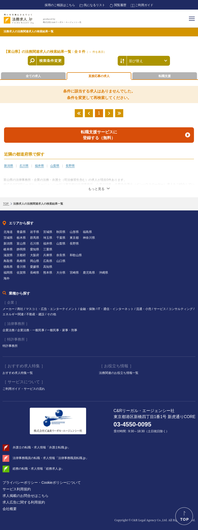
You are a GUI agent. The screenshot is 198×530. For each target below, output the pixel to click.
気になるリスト (94, 5)
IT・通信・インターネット (115, 309)
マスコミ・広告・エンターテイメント (52, 309)
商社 (20, 309)
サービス (160, 309)
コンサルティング (180, 309)
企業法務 (9, 330)
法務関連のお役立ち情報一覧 (118, 373)
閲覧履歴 (120, 5)
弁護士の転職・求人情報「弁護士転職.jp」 (41, 447)
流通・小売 (144, 309)
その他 (51, 314)
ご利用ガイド (144, 5)
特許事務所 (10, 346)
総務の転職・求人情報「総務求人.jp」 (38, 468)
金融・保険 (88, 309)
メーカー (9, 309)
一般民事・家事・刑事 (62, 330)
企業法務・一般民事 (31, 330)
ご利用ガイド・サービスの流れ (24, 389)
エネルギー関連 (13, 314)
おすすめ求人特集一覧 (18, 373)
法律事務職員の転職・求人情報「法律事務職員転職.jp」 (51, 458)
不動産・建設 (35, 314)
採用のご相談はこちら (60, 5)
